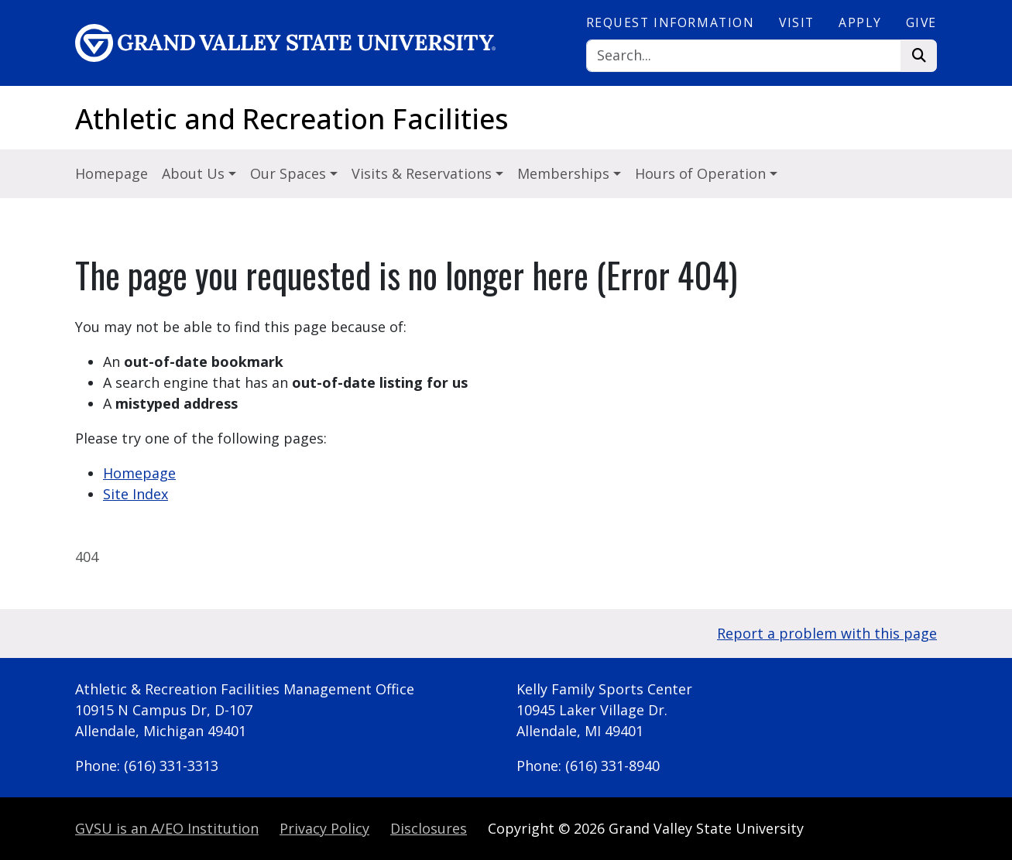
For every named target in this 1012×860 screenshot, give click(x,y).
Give (921, 22)
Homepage (111, 173)
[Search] (744, 56)
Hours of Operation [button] (702, 173)
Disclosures (428, 828)
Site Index (135, 494)
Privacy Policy (324, 828)
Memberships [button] (565, 173)
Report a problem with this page (827, 633)
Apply (860, 22)
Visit (797, 22)
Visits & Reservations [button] (424, 173)
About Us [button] (195, 173)
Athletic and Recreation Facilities (292, 119)
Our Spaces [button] (290, 173)
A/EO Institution (167, 828)
